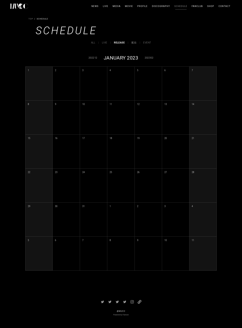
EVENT (147, 42)
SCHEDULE (180, 6)
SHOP (210, 6)
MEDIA (117, 6)
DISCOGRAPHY (161, 6)
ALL (93, 42)
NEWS (95, 6)
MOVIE (129, 6)
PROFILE (142, 6)
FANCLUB (197, 6)
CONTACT (225, 6)
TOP (31, 19)
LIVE (105, 6)
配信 (134, 42)
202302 (149, 57)
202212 (93, 57)
